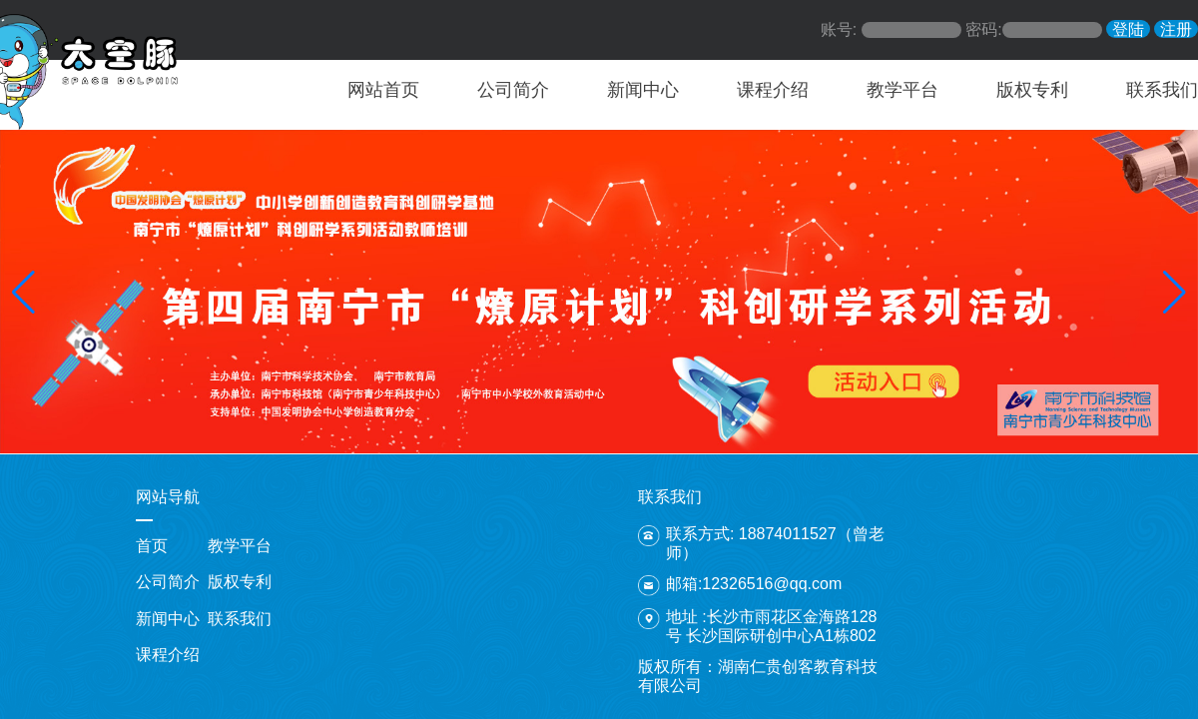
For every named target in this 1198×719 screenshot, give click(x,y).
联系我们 (1162, 90)
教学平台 (902, 90)
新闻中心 (643, 90)
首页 (152, 545)
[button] (23, 293)
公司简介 (513, 90)
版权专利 (1032, 90)
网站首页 (383, 90)
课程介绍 (773, 90)
